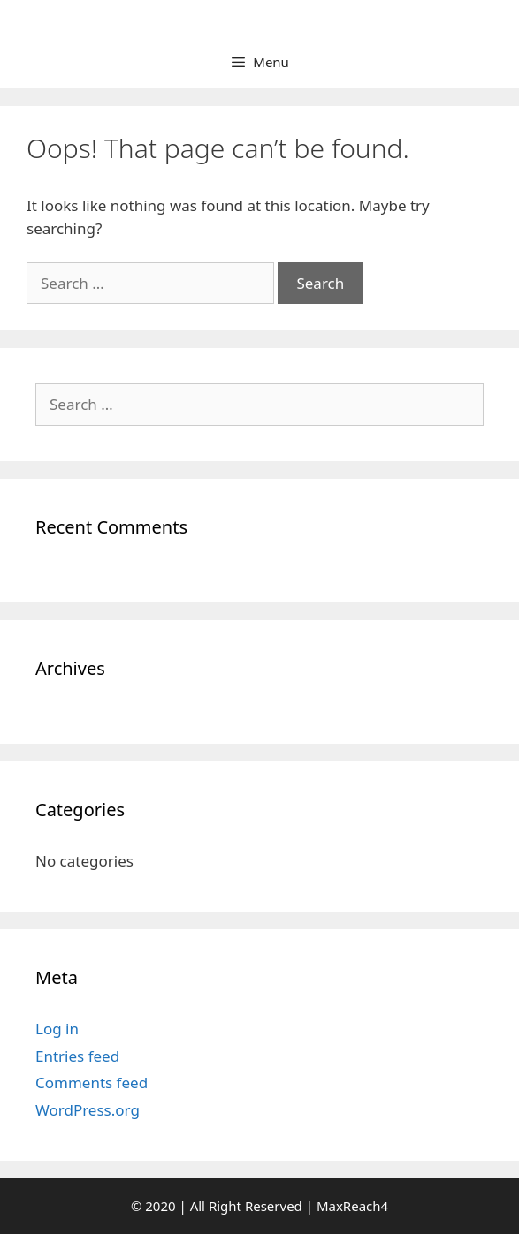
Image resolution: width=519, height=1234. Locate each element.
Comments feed (91, 1082)
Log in (57, 1028)
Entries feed (77, 1056)
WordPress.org (87, 1110)
